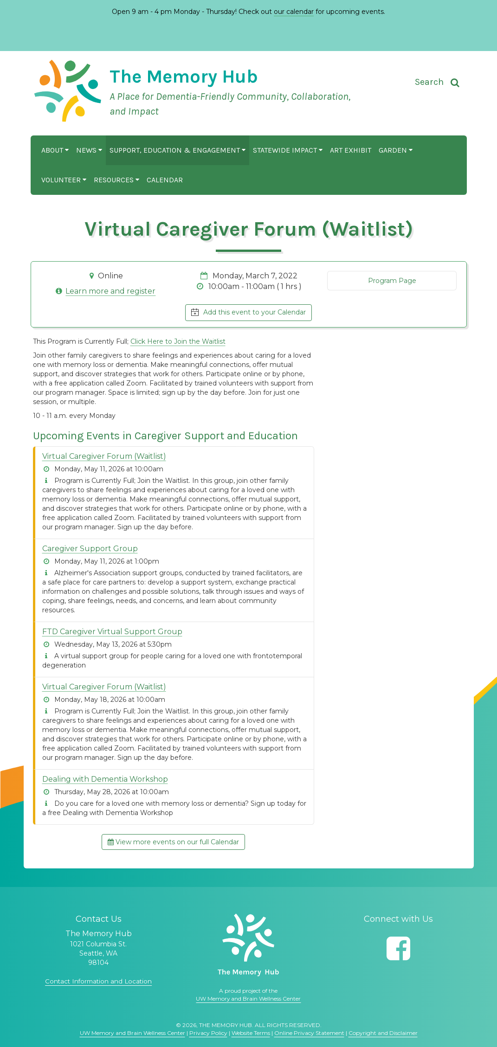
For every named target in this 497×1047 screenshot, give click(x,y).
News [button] (89, 150)
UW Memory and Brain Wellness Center (248, 998)
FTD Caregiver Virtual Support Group (112, 631)
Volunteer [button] (63, 179)
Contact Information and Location (98, 981)
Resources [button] (116, 179)
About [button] (55, 150)
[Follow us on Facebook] (398, 948)
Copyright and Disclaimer (383, 1032)
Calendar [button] (165, 179)
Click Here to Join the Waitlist (178, 341)
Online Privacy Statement (309, 1032)
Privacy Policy (208, 1032)
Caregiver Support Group (90, 548)
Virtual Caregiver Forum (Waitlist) (104, 456)
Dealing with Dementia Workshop (105, 779)
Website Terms (251, 1032)
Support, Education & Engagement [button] (177, 150)
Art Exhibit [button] (350, 150)
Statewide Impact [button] (288, 150)
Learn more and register (110, 291)
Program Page (392, 280)
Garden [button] (396, 150)
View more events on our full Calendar (173, 842)
